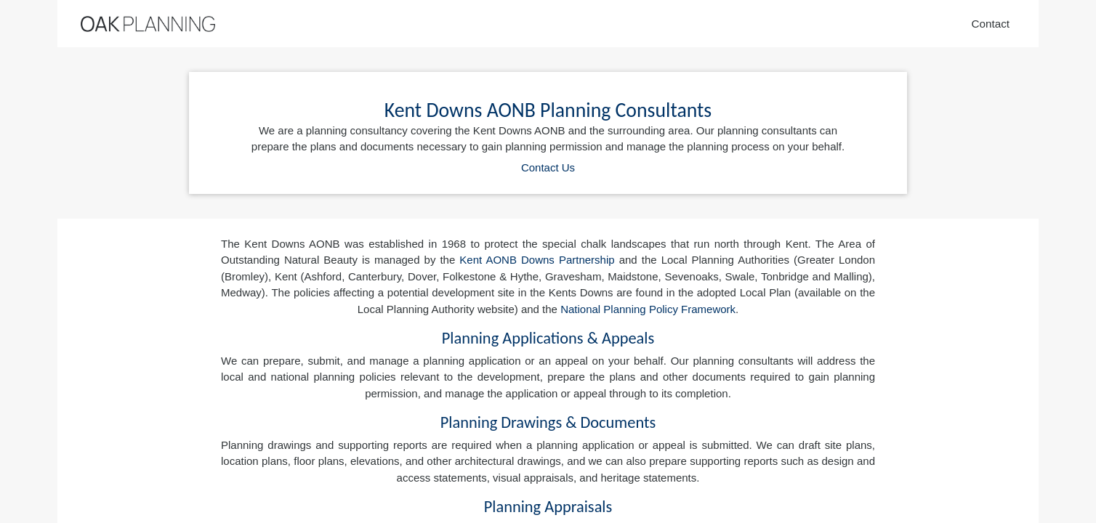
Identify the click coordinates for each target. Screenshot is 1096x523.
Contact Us (548, 167)
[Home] (148, 24)
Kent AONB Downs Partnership (536, 260)
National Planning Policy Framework (648, 309)
